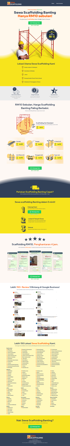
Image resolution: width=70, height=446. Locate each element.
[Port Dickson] (57, 400)
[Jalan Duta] (57, 361)
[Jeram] (43, 385)
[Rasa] (57, 381)
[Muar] (13, 392)
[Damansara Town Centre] (13, 360)
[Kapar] (43, 381)
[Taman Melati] (13, 353)
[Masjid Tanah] (13, 412)
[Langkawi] (28, 393)
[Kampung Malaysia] (57, 363)
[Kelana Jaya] (57, 385)
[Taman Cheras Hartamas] (57, 350)
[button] (59, 3)
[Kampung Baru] (28, 363)
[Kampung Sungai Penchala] (13, 366)
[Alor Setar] (28, 389)
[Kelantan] (39, 397)
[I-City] (28, 379)
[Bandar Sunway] (43, 373)
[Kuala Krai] (43, 401)
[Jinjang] (13, 363)
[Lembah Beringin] (57, 382)
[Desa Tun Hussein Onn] (57, 360)
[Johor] (10, 387)
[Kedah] (24, 387)
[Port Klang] (57, 373)
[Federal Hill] (13, 361)
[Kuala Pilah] (57, 404)
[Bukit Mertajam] (57, 392)
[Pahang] (10, 397)
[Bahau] (57, 403)
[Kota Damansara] (43, 384)
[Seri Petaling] (57, 358)
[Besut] (28, 404)
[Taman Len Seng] (57, 352)
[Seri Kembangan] (43, 378)
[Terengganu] (24, 397)
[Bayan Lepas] (57, 390)
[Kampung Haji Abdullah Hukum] (43, 364)
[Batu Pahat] (13, 390)
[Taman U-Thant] (43, 355)
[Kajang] (28, 372)
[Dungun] (28, 401)
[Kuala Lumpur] (10, 348)
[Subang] (13, 375)
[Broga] (13, 384)
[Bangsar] (57, 366)
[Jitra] (28, 395)
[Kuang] (13, 378)
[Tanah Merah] (43, 400)
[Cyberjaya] (28, 373)
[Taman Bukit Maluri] (43, 350)
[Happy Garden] (28, 361)
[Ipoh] (43, 389)
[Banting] (43, 376)
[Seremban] (57, 398)
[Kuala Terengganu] (28, 398)
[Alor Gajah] (13, 410)
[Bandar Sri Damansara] (28, 349)
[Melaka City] (13, 407)
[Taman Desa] (28, 352)
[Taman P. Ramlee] (57, 353)
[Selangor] (10, 369)
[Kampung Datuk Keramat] (13, 364)
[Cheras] (28, 366)
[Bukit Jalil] (13, 349)
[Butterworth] (57, 393)
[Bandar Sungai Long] (28, 385)
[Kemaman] (28, 400)
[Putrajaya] (54, 406)
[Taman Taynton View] (13, 355)
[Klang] (57, 370)
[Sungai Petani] (28, 390)
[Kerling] (57, 379)
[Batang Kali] (13, 385)
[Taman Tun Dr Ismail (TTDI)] (28, 355)
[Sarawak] (39, 406)
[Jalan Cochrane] (43, 361)
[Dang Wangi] (28, 360)
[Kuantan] (13, 398)
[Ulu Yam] (28, 381)
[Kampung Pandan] (43, 363)
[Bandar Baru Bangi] (28, 375)
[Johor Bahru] (13, 389)
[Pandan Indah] (57, 384)
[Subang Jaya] (43, 370)
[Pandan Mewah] (43, 349)
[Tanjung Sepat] (13, 379)
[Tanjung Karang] (43, 375)
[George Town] (57, 389)
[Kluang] (13, 393)
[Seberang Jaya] (57, 395)
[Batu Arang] (57, 376)
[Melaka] (10, 406)
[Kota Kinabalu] (28, 407)
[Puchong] (13, 372)
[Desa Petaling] (43, 360)
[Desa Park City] (28, 367)
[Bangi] (43, 372)
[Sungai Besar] (13, 376)
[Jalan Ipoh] (28, 358)
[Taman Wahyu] (57, 355)
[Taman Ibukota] (43, 352)
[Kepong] (43, 366)
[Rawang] (13, 373)
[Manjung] (43, 392)
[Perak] (39, 387)
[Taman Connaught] (13, 352)
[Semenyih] (57, 375)
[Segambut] (13, 358)
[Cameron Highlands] (13, 404)
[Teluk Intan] (43, 395)
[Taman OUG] (43, 353)
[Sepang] (57, 372)
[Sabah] (24, 406)
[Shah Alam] (13, 370)
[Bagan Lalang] (28, 384)
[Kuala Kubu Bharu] (43, 379)
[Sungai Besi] (28, 350)
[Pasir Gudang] (13, 395)
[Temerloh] (13, 400)
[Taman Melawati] (28, 353)
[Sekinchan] (13, 381)
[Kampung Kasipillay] (57, 364)
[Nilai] (57, 401)
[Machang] (43, 403)
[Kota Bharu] (43, 398)
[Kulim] (28, 392)
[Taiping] (43, 390)
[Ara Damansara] (28, 382)
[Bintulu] (43, 407)
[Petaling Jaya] (28, 370)
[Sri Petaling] (13, 350)
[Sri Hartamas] (57, 349)
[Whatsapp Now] (35, 23)
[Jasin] (13, 413)
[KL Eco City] (28, 364)
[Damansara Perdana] (13, 382)
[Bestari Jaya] (28, 376)
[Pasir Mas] (43, 404)
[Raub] (13, 403)
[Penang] (54, 387)
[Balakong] (28, 378)
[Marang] (28, 403)
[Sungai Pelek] (57, 378)
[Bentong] (13, 401)
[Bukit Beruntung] (43, 382)
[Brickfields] (13, 367)
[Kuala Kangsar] (43, 393)
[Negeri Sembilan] (54, 397)
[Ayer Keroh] (13, 409)
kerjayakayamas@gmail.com (36, 440)
